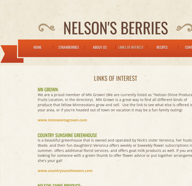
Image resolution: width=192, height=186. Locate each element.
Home (38, 47)
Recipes (162, 47)
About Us (100, 47)
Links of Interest (130, 47)
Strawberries (68, 47)
